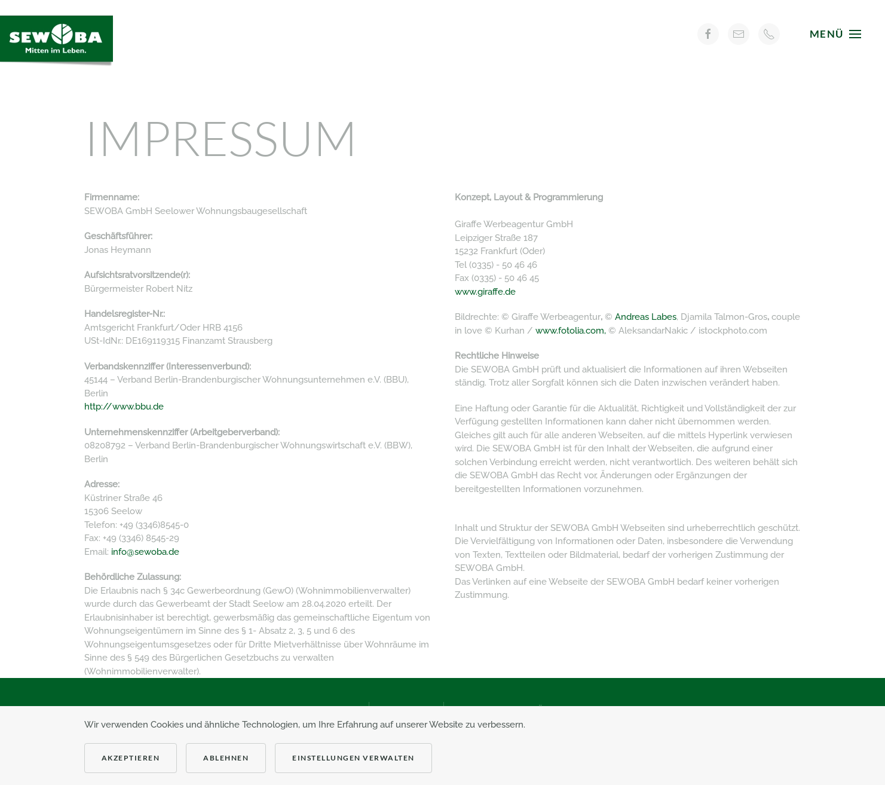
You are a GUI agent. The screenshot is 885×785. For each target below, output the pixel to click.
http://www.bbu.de (124, 406)
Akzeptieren (131, 757)
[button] (835, 34)
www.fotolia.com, (571, 330)
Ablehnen (226, 757)
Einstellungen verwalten (353, 757)
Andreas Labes (645, 316)
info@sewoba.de (145, 551)
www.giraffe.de (485, 291)
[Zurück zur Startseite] (60, 34)
